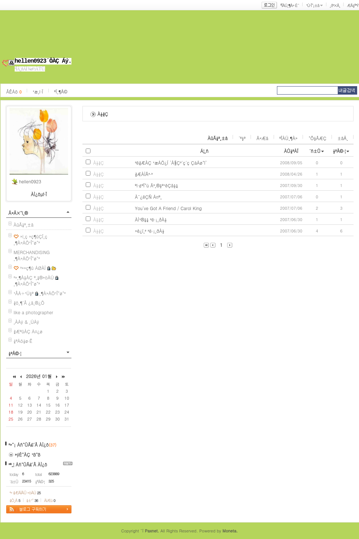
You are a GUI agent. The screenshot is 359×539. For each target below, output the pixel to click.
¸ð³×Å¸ (335, 5)
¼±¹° (32, 500)
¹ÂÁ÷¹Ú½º (24, 293)
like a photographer (33, 312)
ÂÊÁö (14, 91)
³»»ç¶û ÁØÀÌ (33, 268)
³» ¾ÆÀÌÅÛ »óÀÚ (25, 492)
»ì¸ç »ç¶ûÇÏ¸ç (33, 236)
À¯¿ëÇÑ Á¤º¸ (148, 197)
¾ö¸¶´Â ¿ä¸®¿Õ (29, 303)
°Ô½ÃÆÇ (317, 138)
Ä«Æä (262, 138)
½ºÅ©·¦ (14, 353)
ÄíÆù (49, 500)
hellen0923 (30, 181)
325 (51, 481)
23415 (26, 481)
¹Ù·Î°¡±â (312, 5)
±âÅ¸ (342, 138)
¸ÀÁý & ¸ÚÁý (26, 322)
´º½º (241, 138)
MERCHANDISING (32, 252)
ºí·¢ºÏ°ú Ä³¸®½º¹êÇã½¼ (156, 185)
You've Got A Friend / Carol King (168, 208)
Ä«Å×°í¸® (18, 213)
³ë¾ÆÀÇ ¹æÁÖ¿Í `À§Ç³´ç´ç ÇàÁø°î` (171, 163)
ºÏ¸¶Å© (60, 91)
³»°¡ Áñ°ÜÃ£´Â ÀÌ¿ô (28, 444)
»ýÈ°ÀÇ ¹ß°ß (27, 454)
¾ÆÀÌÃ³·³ (143, 174)
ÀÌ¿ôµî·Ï (39, 194)
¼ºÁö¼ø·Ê (23, 341)
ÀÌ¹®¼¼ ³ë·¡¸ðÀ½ (151, 219)
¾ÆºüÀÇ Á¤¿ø (28, 331)
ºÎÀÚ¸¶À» (289, 138)
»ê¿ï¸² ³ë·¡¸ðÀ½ (149, 231)
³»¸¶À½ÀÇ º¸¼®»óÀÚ (34, 277)
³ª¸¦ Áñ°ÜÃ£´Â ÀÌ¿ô (27, 464)
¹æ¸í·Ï (38, 91)
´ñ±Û (315, 151)
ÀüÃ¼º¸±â (24, 224)
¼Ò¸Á (15, 500)
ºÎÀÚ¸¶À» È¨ (289, 5)
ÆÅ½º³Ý (353, 5)
